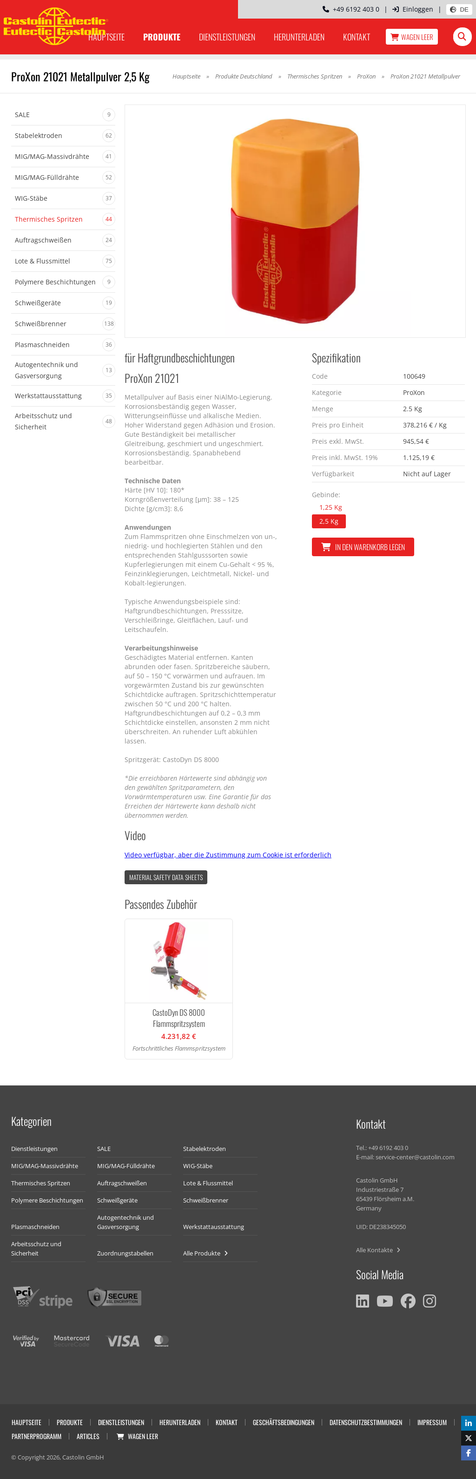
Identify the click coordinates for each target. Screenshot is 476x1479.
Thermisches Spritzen (314, 76)
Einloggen (412, 9)
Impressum (432, 1422)
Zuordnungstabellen (125, 1253)
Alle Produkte (205, 1253)
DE (459, 9)
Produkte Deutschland (243, 76)
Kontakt (356, 37)
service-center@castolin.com (415, 1157)
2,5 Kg (328, 521)
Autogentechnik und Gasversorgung (125, 1222)
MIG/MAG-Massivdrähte (44, 1166)
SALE (104, 1148)
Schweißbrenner (205, 1200)
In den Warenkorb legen (363, 546)
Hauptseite (186, 76)
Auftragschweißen (122, 1183)
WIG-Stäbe (197, 1166)
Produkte (161, 37)
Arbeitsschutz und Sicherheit (36, 1248)
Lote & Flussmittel (208, 1183)
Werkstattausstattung (213, 1227)
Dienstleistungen (227, 37)
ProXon (366, 76)
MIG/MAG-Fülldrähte (126, 1166)
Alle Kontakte (378, 1250)
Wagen (411, 37)
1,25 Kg (330, 507)
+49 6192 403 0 (351, 9)
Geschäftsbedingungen (283, 1422)
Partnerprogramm (36, 1436)
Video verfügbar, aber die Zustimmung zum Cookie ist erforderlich (228, 854)
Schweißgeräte (117, 1200)
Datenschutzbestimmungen (366, 1422)
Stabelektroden (204, 1148)
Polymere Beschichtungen (47, 1200)
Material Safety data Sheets (166, 877)
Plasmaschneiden (35, 1227)
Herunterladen (299, 37)
